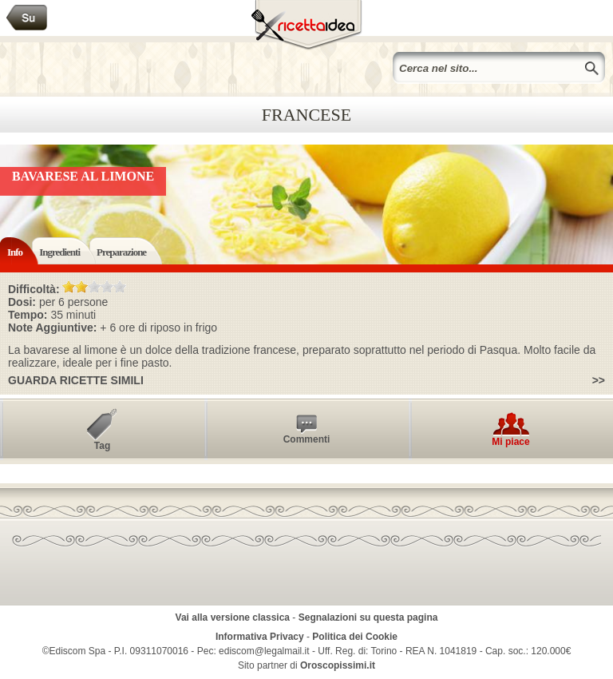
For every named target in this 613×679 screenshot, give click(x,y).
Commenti (306, 439)
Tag (102, 445)
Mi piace (510, 441)
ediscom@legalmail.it (264, 651)
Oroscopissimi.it (337, 665)
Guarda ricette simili (76, 380)
